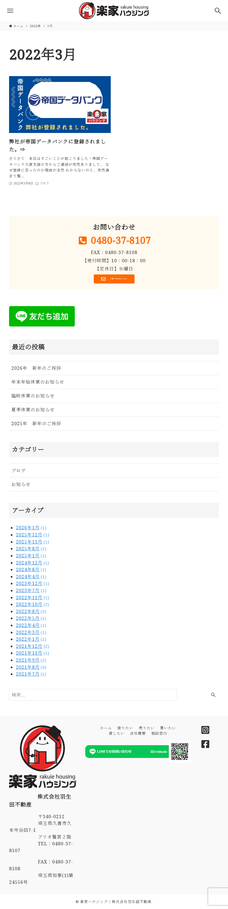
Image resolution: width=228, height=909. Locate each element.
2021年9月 (31, 662)
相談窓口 (159, 733)
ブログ (18, 473)
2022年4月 (31, 627)
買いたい (168, 727)
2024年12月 (32, 565)
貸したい (117, 733)
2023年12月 (32, 586)
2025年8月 (31, 551)
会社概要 (138, 733)
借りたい (125, 727)
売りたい (147, 727)
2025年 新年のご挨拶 (36, 426)
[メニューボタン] (10, 10)
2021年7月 (31, 676)
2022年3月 (31, 634)
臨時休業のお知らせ (33, 398)
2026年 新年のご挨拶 (36, 370)
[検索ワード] (93, 697)
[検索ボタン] (217, 10)
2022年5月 (31, 620)
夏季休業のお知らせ (33, 412)
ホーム (106, 727)
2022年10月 (32, 606)
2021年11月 (32, 655)
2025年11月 (32, 544)
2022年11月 (32, 599)
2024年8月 (31, 571)
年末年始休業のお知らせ (37, 384)
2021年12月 (32, 648)
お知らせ (21, 486)
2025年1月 (31, 558)
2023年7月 (31, 592)
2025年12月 (32, 537)
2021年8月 (31, 669)
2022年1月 (31, 641)
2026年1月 (31, 530)
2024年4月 (31, 578)
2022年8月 (31, 613)
